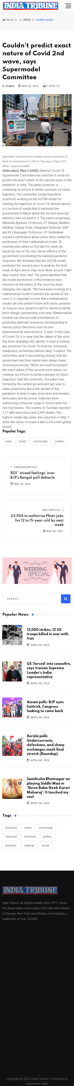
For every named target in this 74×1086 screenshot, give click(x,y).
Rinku (10, 86)
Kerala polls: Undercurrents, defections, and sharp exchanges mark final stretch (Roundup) (45, 745)
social (45, 845)
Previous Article (23, 467)
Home (8, 19)
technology (46, 827)
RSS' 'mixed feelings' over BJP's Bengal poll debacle (32, 475)
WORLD (22, 441)
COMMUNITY (40, 441)
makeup (29, 845)
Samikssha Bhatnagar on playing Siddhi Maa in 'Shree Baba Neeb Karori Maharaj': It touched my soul (48, 788)
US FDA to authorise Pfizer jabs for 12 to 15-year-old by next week (37, 520)
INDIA (27, 19)
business (11, 845)
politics (47, 836)
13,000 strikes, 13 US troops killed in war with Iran (47, 634)
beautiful (11, 827)
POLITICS (59, 441)
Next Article (53, 510)
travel (27, 827)
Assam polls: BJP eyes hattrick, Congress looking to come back (45, 706)
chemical (11, 836)
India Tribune (40, 1081)
